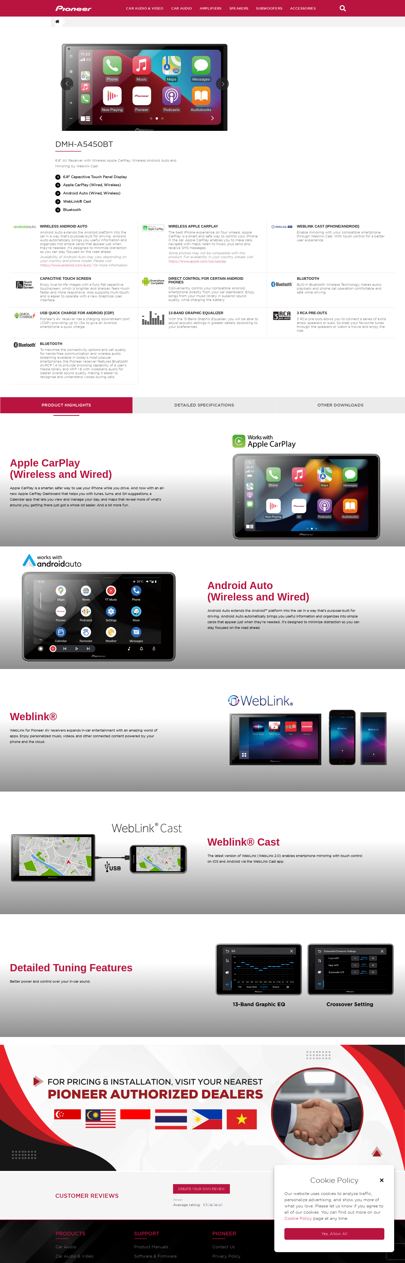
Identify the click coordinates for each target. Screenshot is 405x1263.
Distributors (248, 1221)
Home (242, 1174)
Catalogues (127, 1193)
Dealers (244, 1212)
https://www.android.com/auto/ (67, 192)
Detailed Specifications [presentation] (204, 331)
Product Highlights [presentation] (66, 331)
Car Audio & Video (144, 8)
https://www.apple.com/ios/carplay (198, 188)
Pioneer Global (191, 1193)
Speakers (238, 8)
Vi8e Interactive (335, 1252)
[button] (380, 1179)
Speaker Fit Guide (194, 1202)
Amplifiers (210, 8)
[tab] (66, 331)
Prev (66, 87)
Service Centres (252, 1230)
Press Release (250, 1202)
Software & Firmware (137, 1184)
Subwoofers (269, 8)
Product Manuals (133, 1174)
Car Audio (181, 8)
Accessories (303, 8)
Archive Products (254, 1184)
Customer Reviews (87, 1124)
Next (212, 87)
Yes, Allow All (333, 1233)
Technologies (250, 1193)
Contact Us (187, 1174)
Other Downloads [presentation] (340, 331)
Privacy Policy (190, 1184)
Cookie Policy (296, 1217)
